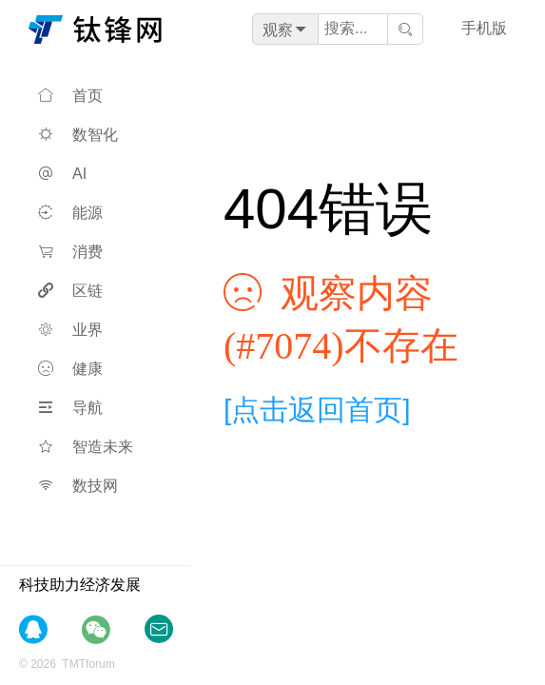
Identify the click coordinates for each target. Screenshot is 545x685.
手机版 (484, 28)
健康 (70, 369)
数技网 (78, 486)
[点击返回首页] (317, 409)
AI (62, 174)
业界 (70, 330)
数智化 (78, 135)
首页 (70, 96)
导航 (70, 408)
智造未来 (85, 447)
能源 (70, 213)
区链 (70, 291)
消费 (70, 252)
